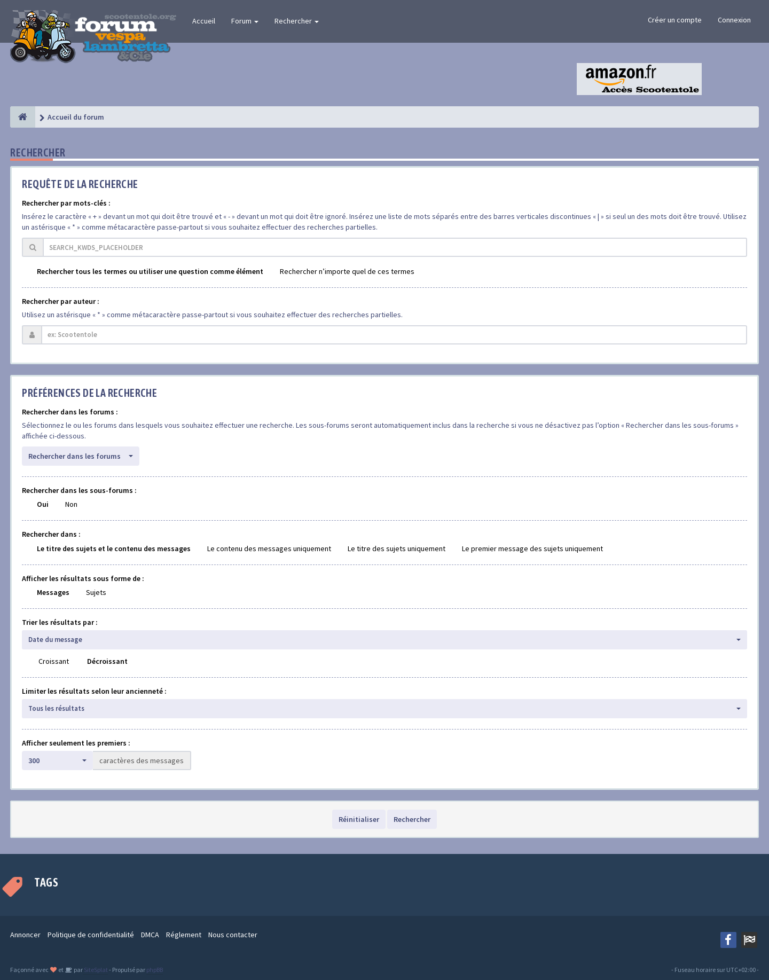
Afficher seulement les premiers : (76, 743)
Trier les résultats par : (60, 622)
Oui (43, 504)
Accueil (203, 21)
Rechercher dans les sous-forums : (79, 490)
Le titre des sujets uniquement (396, 548)
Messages (53, 592)
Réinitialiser (359, 819)
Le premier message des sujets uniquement (532, 548)
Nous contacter (232, 934)
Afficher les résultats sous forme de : (83, 578)
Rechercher (296, 21)
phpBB (154, 970)
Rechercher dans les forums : (70, 412)
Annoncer (25, 934)
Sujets (96, 592)
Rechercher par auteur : (60, 301)
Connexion (734, 20)
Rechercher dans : (51, 534)
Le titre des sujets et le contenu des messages (114, 548)
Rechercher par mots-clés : (66, 203)
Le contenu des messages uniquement (269, 548)
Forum (244, 21)
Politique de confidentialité (91, 934)
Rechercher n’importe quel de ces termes (347, 271)
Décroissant (107, 661)
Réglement (183, 934)
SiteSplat (95, 970)
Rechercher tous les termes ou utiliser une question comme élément (150, 271)
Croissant (53, 661)
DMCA (150, 934)
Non (71, 504)
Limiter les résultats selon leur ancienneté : (94, 691)
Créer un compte (675, 20)
